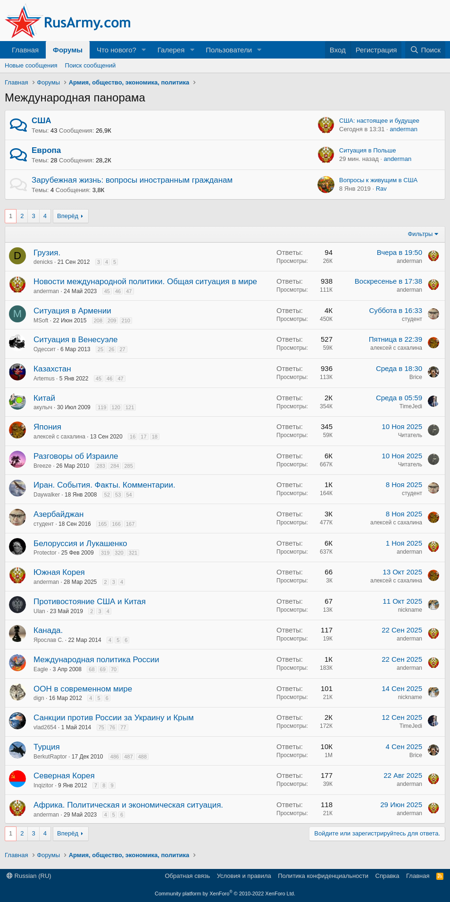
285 (128, 466)
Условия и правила (244, 875)
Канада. (48, 630)
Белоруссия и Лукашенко (80, 543)
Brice (415, 377)
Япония (47, 426)
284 (114, 466)
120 (116, 407)
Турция (46, 746)
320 (119, 553)
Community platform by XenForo (225, 893)
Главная (25, 50)
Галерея (171, 50)
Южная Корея (59, 572)
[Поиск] (425, 50)
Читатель (410, 435)
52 (107, 494)
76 (112, 727)
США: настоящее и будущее (379, 120)
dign (38, 698)
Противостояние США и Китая (89, 601)
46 (118, 291)
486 (114, 756)
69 (103, 669)
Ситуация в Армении (72, 310)
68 (91, 669)
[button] (143, 50)
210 (126, 320)
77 (123, 727)
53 (118, 494)
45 (107, 291)
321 (133, 553)
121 (129, 407)
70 (114, 669)
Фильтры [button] (420, 233)
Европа (46, 150)
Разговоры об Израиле (75, 456)
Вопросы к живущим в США (378, 180)
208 (98, 320)
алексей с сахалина (396, 348)
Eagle (40, 669)
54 (129, 494)
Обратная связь (187, 875)
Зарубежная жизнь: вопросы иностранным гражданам (132, 180)
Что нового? (116, 50)
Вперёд (67, 215)
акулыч (42, 407)
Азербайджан (58, 514)
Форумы (68, 50)
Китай (44, 398)
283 (101, 466)
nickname (410, 610)
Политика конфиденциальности (323, 875)
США (41, 120)
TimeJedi (411, 406)
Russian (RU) (29, 875)
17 (143, 436)
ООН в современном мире (82, 688)
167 (130, 524)
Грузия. (46, 252)
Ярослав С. (48, 640)
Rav (381, 188)
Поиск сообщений (90, 65)
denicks (43, 262)
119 (102, 407)
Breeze (42, 466)
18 (155, 436)
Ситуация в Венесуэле (75, 339)
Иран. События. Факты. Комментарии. (104, 485)
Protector (45, 552)
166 (116, 524)
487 (128, 756)
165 (102, 524)
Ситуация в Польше (367, 150)
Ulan (39, 611)
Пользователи (229, 50)
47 (129, 291)
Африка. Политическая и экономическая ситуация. (128, 805)
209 (112, 320)
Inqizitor (43, 785)
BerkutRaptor (50, 756)
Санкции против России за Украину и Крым (113, 717)
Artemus (44, 378)
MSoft (40, 320)
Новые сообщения (31, 65)
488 (142, 756)
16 (132, 436)
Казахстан (52, 368)
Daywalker (46, 494)
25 (100, 349)
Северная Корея (64, 775)
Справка (387, 875)
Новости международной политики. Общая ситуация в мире (145, 281)
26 (111, 349)
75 (101, 727)
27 (122, 349)
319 (105, 553)
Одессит (44, 349)
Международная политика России (96, 659)
